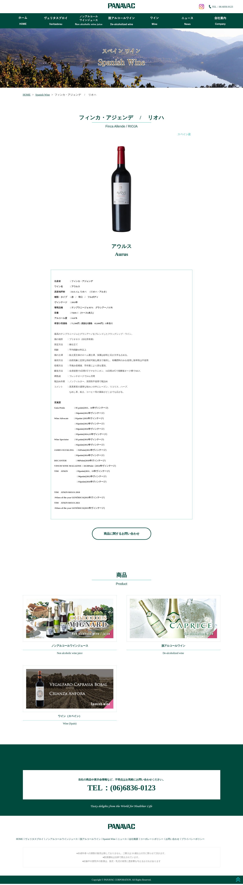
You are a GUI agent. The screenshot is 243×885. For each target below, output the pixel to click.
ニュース (122, 840)
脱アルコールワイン (90, 840)
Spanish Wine (42, 94)
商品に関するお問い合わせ (121, 533)
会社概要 (133, 840)
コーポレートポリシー (151, 840)
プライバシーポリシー (193, 840)
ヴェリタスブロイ (34, 840)
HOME (27, 94)
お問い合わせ (172, 840)
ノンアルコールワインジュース (62, 840)
